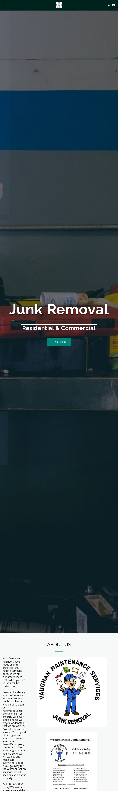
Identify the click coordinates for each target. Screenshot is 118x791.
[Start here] (59, 342)
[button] (4, 5)
